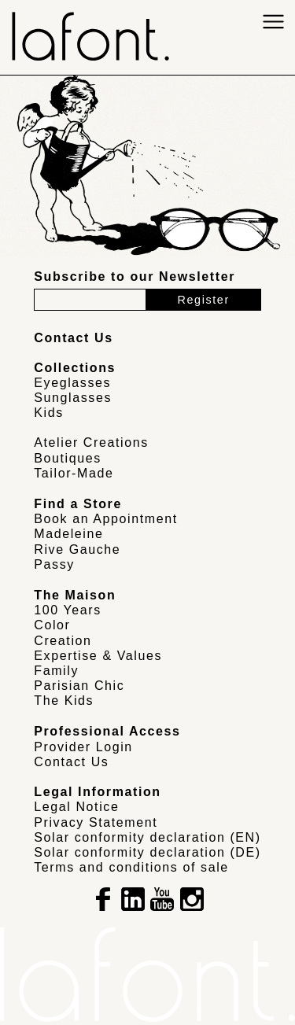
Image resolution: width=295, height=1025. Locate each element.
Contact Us (71, 762)
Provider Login (83, 747)
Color (52, 625)
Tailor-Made (73, 473)
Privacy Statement (95, 822)
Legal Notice (76, 806)
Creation (62, 640)
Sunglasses (73, 397)
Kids (49, 412)
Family (56, 670)
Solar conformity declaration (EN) (147, 837)
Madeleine (68, 533)
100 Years (67, 610)
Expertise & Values (98, 655)
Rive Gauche (77, 549)
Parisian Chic (79, 685)
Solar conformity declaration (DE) (147, 852)
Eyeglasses (72, 382)
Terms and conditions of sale (131, 867)
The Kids (64, 700)
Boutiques (67, 458)
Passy (54, 564)
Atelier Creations (91, 442)
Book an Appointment (106, 518)
